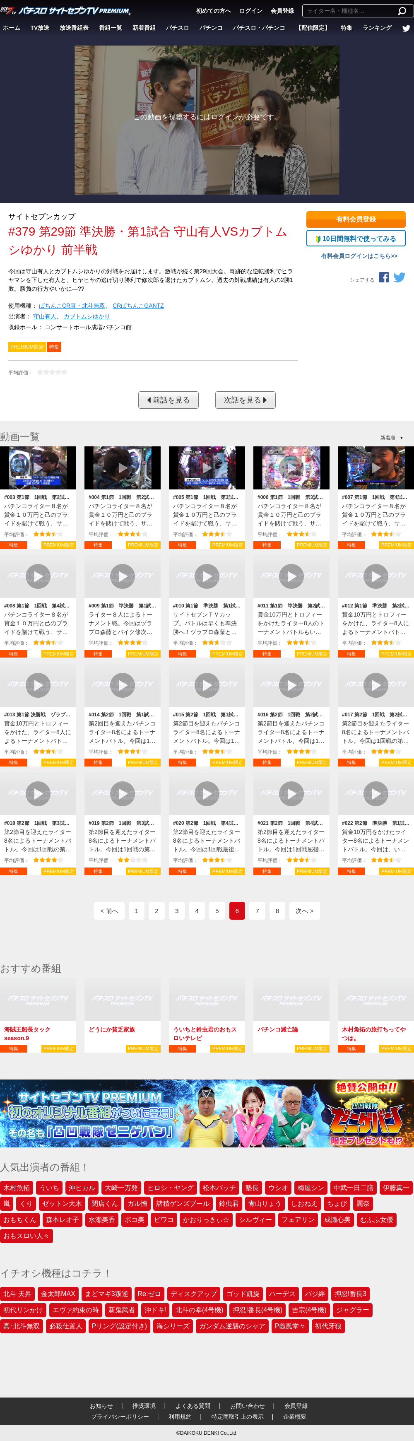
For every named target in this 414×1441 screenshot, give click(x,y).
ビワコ (164, 1219)
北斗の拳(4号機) (200, 1309)
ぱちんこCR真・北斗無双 (72, 305)
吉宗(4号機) (309, 1309)
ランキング (377, 27)
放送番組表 (74, 27)
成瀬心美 (337, 1219)
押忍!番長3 (350, 1293)
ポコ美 (134, 1219)
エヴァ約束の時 (76, 1309)
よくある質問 (193, 1405)
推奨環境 (144, 1405)
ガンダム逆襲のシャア (232, 1326)
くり (26, 1203)
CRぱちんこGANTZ (138, 305)
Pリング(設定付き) (119, 1326)
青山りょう (265, 1203)
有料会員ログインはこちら (356, 256)
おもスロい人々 (26, 1235)
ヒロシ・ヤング (170, 1187)
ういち (49, 1187)
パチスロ (177, 27)
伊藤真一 (396, 1187)
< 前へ (109, 910)
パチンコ (211, 27)
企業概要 (294, 1416)
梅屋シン (311, 1187)
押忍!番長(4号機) (257, 1309)
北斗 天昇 (17, 1293)
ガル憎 (137, 1203)
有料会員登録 (356, 219)
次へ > (304, 910)
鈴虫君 (229, 1203)
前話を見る (168, 400)
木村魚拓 (16, 1187)
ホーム (11, 27)
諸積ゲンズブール (182, 1203)
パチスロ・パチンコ (259, 27)
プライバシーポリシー (120, 1416)
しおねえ (304, 1203)
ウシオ (278, 1187)
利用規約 (180, 1416)
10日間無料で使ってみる (356, 239)
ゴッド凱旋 (243, 1293)
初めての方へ (213, 10)
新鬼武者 (121, 1309)
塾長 (252, 1187)
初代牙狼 (328, 1326)
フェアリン (298, 1219)
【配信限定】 (313, 27)
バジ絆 (315, 1293)
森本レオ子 (62, 1219)
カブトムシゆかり (87, 316)
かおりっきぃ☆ (206, 1219)
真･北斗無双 (21, 1326)
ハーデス (282, 1293)
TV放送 (40, 27)
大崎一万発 (121, 1187)
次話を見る (245, 400)
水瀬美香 (102, 1219)
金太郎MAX (58, 1293)
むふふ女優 (376, 1219)
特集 (346, 27)
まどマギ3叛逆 (106, 1293)
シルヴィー (255, 1219)
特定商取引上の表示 (238, 1416)
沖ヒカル (82, 1187)
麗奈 (363, 1203)
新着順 (387, 438)
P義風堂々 (290, 1326)
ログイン (250, 10)
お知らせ (101, 1405)
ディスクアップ (194, 1293)
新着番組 (144, 27)
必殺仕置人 (65, 1326)
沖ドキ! (155, 1309)
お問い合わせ (247, 1405)
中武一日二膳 (353, 1187)
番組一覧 (110, 27)
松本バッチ (219, 1187)
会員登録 (282, 10)
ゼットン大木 (62, 1203)
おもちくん (19, 1219)
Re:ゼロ (149, 1293)
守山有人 (44, 316)
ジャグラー (352, 1309)
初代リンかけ (23, 1309)
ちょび (337, 1203)
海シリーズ (173, 1326)
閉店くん (104, 1203)
